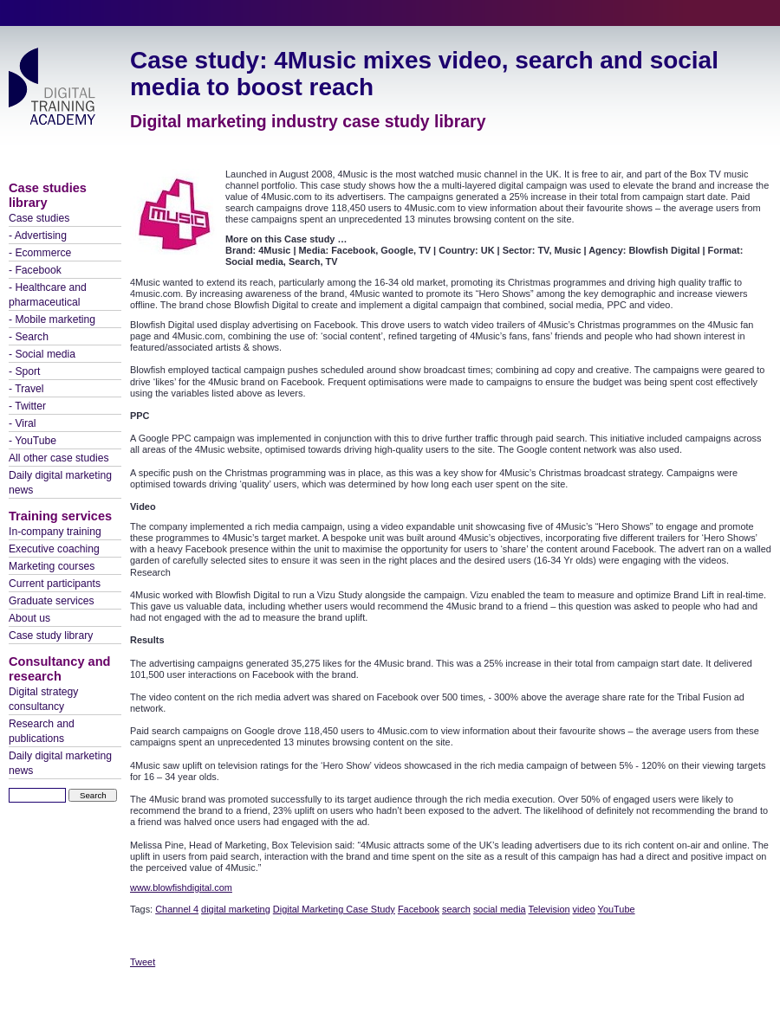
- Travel (26, 389)
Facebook (418, 909)
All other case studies (59, 458)
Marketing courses (51, 566)
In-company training (55, 532)
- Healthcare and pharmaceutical (48, 294)
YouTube (616, 909)
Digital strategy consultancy (43, 699)
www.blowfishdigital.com (181, 887)
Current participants (55, 583)
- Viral (22, 423)
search (456, 909)
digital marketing (235, 909)
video (584, 909)
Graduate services (51, 601)
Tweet (142, 962)
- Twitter (27, 406)
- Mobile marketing (52, 319)
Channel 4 (176, 909)
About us (29, 618)
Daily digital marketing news (60, 482)
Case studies (39, 218)
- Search (29, 337)
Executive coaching (54, 549)
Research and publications (42, 731)
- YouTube (32, 441)
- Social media (42, 354)
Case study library (51, 635)
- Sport (24, 371)
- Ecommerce (40, 253)
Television (549, 909)
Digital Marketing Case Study (334, 909)
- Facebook (35, 270)
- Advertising (38, 235)
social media (499, 909)
